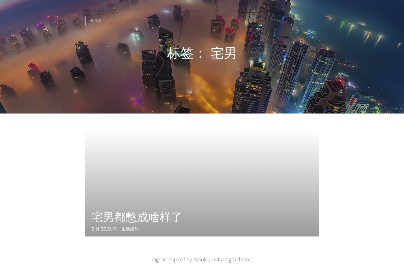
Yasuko (201, 259)
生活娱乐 (130, 229)
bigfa (230, 259)
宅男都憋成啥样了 (137, 217)
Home (95, 21)
